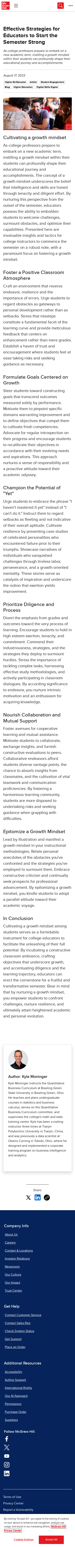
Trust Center (13, 1290)
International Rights (18, 1387)
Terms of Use (12, 1497)
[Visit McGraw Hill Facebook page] (6, 1438)
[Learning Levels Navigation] (16, 5)
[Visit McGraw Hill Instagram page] (6, 1464)
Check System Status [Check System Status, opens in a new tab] (19, 1331)
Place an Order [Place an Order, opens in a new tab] (15, 1347)
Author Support (15, 1379)
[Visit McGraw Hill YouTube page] (6, 1455)
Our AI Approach (16, 1396)
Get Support (13, 1339)
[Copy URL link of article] (47, 1198)
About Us (11, 1234)
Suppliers (11, 1420)
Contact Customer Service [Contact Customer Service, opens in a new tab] (23, 1315)
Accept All (51, 1539)
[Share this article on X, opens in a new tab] (28, 1197)
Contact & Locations (19, 1250)
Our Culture (13, 1274)
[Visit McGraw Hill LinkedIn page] (6, 1473)
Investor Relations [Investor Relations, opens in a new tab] (17, 1258)
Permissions (13, 1404)
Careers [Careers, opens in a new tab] (10, 1242)
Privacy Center (13, 1503)
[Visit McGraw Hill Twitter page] (6, 1447)
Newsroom (12, 1266)
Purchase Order (15, 1412)
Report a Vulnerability (18, 1509)
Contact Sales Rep (17, 1323)
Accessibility (13, 1371)
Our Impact (12, 1282)
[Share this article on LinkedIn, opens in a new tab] (38, 1197)
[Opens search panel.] (60, 5)
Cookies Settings (23, 1539)
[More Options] (70, 5)
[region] (37, 1530)
